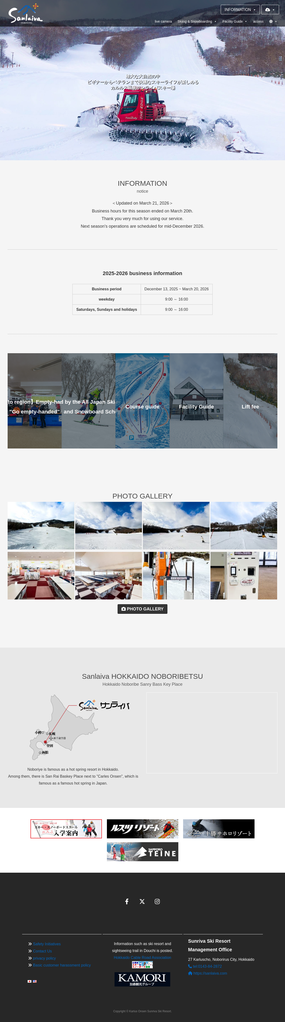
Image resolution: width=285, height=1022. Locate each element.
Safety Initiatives (47, 944)
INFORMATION (240, 9)
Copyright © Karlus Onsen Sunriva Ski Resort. (142, 1011)
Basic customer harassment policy (62, 965)
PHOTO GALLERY (142, 609)
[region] (142, 80)
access (258, 21)
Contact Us (42, 951)
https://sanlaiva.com (207, 973)
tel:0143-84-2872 (205, 966)
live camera (163, 21)
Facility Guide (235, 21)
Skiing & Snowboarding (197, 21)
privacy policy (44, 958)
